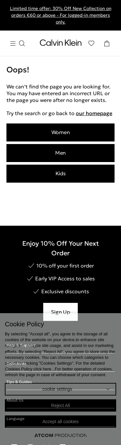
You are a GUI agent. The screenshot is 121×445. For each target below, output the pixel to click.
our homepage (94, 113)
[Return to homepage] (60, 44)
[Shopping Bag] (107, 43)
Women (60, 132)
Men (60, 153)
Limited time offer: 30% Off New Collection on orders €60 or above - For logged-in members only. (60, 15)
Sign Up (60, 312)
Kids (60, 173)
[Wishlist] (91, 43)
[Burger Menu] (17, 43)
